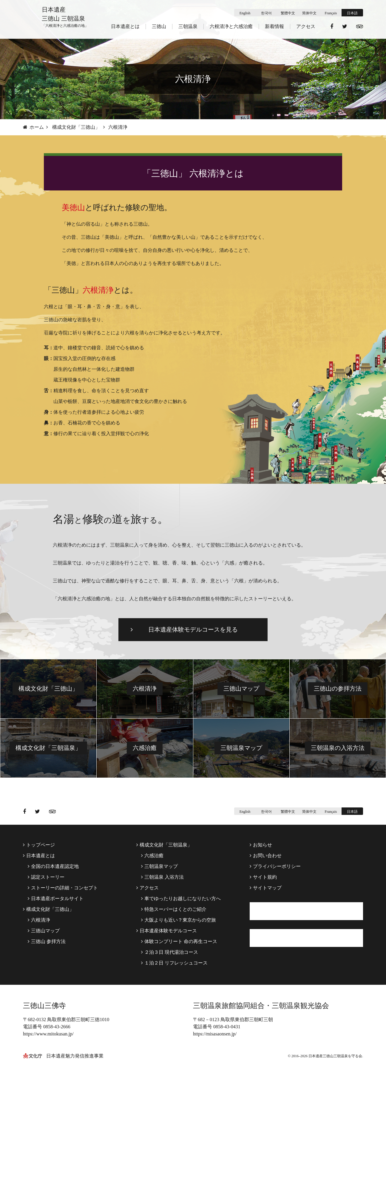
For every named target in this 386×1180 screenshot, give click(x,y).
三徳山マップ (241, 779)
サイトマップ (266, 978)
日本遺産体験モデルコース (166, 1021)
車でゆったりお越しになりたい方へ (181, 989)
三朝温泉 (187, 26)
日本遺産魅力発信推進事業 (75, 1166)
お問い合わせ (266, 946)
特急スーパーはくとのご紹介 (173, 1000)
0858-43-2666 (56, 1136)
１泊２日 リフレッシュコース (174, 1054)
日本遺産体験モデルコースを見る (193, 720)
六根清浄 (145, 779)
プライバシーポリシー (275, 957)
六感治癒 (145, 839)
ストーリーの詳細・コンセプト (63, 978)
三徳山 (159, 26)
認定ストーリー (46, 968)
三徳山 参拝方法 (47, 1032)
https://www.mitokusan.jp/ (48, 1144)
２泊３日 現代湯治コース (169, 1043)
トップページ (39, 936)
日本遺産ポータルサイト (56, 989)
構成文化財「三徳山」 (76, 127)
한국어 (266, 13)
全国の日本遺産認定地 (53, 957)
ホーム (33, 127)
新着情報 (274, 26)
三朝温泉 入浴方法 (162, 968)
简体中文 (309, 13)
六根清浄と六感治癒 (231, 26)
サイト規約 (263, 968)
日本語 (352, 13)
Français (331, 13)
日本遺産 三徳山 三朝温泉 (65, 20)
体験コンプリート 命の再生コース (179, 1032)
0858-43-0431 (226, 1136)
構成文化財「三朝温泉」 (48, 839)
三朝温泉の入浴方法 (338, 839)
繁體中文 (288, 13)
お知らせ (261, 936)
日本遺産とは (125, 26)
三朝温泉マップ (241, 839)
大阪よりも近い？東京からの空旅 (178, 1011)
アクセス (305, 26)
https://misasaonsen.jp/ (215, 1144)
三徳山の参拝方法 (338, 779)
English (245, 13)
